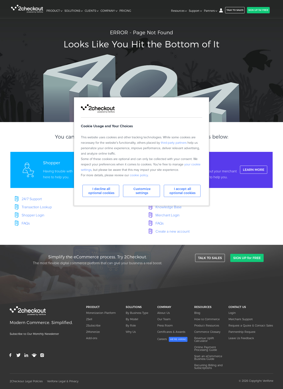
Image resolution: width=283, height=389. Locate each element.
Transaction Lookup (37, 207)
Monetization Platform (101, 313)
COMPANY (107, 10)
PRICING (125, 10)
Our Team (164, 319)
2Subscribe (93, 325)
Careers (172, 339)
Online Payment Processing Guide (205, 348)
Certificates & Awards (171, 331)
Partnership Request (242, 331)
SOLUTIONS (72, 10)
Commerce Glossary (207, 331)
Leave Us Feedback (241, 338)
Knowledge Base (168, 207)
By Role (131, 325)
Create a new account (172, 231)
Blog (197, 313)
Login (232, 313)
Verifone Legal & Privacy (62, 381)
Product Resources (206, 325)
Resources (177, 10)
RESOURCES (203, 307)
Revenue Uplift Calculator (204, 339)
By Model (132, 319)
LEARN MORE (253, 170)
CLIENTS (90, 10)
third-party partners (174, 142)
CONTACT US (237, 307)
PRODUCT (53, 10)
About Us (163, 313)
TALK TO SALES (234, 10)
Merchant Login (167, 215)
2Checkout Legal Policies (26, 381)
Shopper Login (33, 215)
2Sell (89, 319)
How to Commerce (207, 319)
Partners (209, 10)
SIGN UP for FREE (258, 10)
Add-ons (91, 338)
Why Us (131, 331)
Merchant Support (240, 319)
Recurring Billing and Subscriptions (208, 367)
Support (194, 10)
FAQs (26, 223)
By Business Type (137, 313)
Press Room (165, 325)
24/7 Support (32, 199)
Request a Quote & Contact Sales (250, 325)
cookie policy (139, 175)
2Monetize (93, 331)
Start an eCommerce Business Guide (208, 357)
